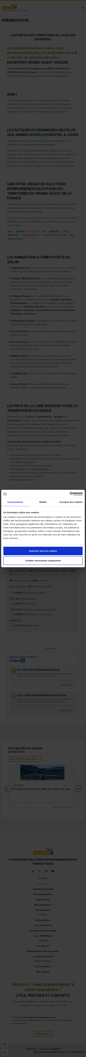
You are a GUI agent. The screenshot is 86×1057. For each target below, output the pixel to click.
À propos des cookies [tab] (70, 502)
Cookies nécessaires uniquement (43, 560)
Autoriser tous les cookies (43, 551)
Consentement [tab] (15, 502)
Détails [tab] (43, 502)
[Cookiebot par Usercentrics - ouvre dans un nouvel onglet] (70, 494)
